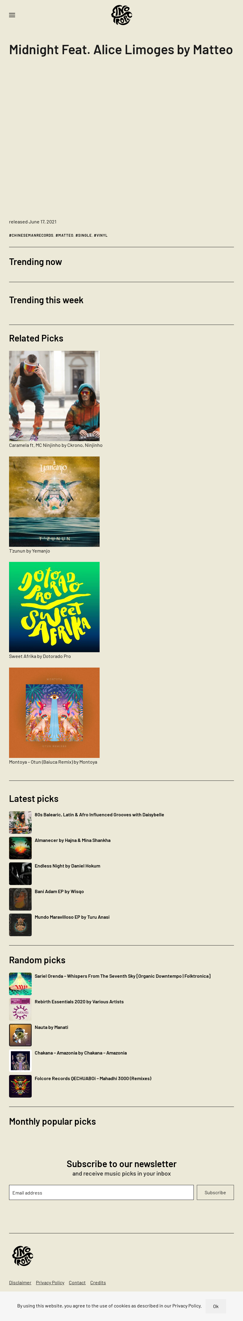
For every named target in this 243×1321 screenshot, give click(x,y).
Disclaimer (20, 1282)
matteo (65, 235)
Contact (77, 1282)
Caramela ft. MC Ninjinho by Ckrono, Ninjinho (56, 445)
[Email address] (101, 1192)
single (85, 235)
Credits (98, 1282)
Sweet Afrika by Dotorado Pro (40, 656)
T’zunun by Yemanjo (29, 550)
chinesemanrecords (32, 235)
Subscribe (215, 1192)
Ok (216, 1306)
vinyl (102, 235)
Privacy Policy (50, 1282)
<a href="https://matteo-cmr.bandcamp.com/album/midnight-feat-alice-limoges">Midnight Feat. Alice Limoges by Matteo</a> (62, 139)
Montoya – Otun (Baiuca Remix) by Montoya (53, 762)
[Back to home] (121, 15)
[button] (12, 15)
